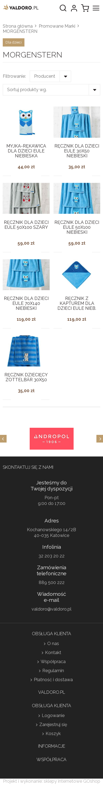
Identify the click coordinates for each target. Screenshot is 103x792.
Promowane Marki (57, 26)
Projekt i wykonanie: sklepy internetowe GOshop (51, 781)
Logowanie (53, 715)
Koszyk (53, 733)
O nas (53, 643)
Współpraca (53, 661)
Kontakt (53, 652)
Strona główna (18, 26)
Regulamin (53, 670)
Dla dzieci (13, 42)
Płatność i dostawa (53, 679)
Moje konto (73, 8)
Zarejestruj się (53, 724)
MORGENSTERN (20, 31)
